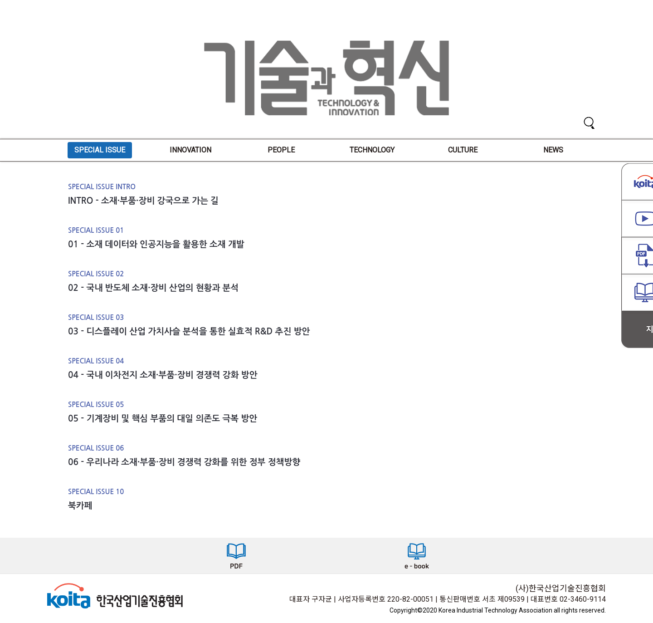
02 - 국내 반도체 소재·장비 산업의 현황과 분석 (153, 288)
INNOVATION (190, 150)
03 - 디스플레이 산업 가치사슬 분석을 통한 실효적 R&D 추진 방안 (189, 331)
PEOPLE (281, 150)
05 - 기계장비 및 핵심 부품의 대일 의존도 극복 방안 (162, 418)
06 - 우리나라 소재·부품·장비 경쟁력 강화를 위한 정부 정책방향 (184, 462)
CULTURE (463, 150)
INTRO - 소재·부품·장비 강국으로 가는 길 (143, 200)
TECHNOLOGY (372, 150)
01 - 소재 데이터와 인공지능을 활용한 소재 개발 (156, 244)
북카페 (80, 505)
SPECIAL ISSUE (99, 150)
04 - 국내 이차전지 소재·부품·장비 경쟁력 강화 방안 (163, 375)
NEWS (553, 150)
